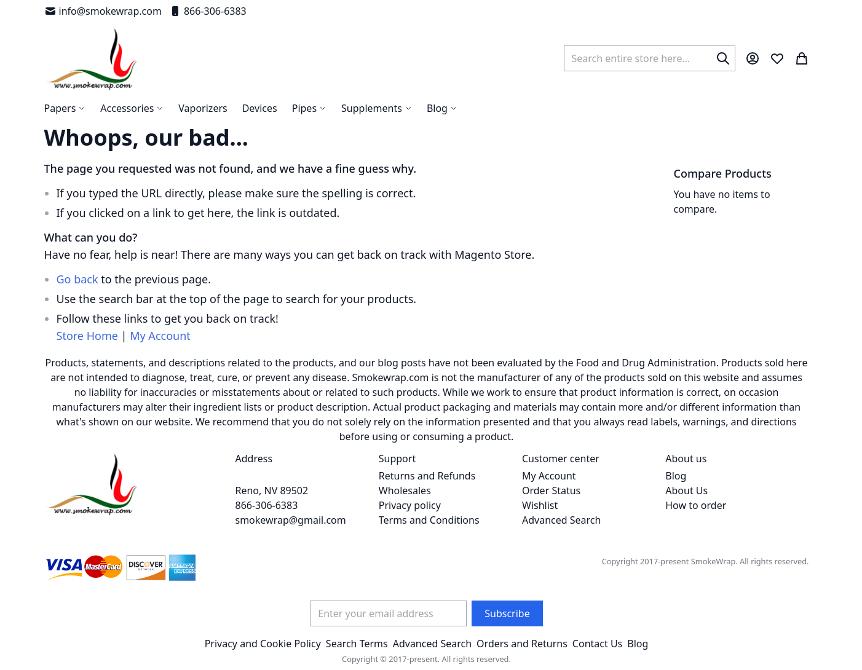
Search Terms (357, 643)
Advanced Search (561, 520)
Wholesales (405, 490)
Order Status (551, 490)
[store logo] (92, 58)
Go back (77, 279)
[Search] (723, 58)
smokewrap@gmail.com (290, 520)
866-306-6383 (208, 11)
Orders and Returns (521, 643)
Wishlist (540, 505)
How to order (695, 505)
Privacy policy (410, 505)
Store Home (87, 335)
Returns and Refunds (427, 476)
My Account (160, 335)
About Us (686, 490)
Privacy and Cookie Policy (263, 643)
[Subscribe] (507, 613)
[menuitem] (442, 108)
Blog (675, 476)
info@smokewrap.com (103, 11)
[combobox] (649, 58)
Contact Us (597, 643)
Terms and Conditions (429, 520)
